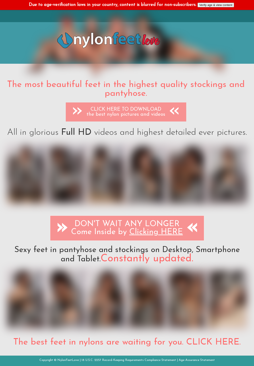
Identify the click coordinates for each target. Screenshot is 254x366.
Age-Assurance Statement (197, 360)
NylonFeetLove (68, 360)
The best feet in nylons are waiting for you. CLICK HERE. (127, 342)
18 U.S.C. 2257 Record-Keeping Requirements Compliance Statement (128, 360)
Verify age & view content (216, 5)
